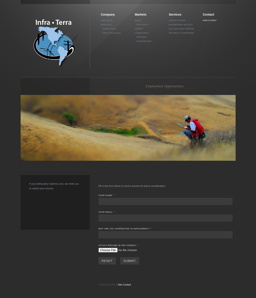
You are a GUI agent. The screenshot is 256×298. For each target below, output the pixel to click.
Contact (208, 14)
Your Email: (105, 212)
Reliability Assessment (182, 33)
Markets (141, 14)
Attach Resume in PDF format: (117, 245)
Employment (210, 20)
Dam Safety (142, 24)
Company (108, 14)
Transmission (144, 41)
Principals (107, 24)
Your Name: (105, 195)
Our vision (107, 20)
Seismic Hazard (177, 20)
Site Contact (124, 284)
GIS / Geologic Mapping (181, 29)
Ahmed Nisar (109, 29)
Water (138, 20)
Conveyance (142, 33)
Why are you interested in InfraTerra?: (124, 229)
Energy (139, 29)
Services (175, 14)
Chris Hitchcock (111, 33)
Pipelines (141, 37)
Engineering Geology (181, 24)
